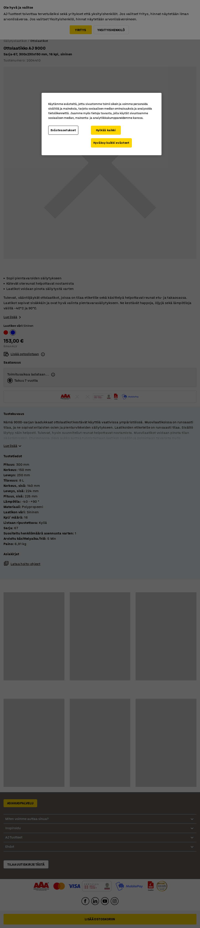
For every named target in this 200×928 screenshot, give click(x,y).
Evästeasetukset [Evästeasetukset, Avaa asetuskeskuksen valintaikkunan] (63, 130)
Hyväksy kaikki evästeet (111, 143)
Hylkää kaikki (106, 130)
